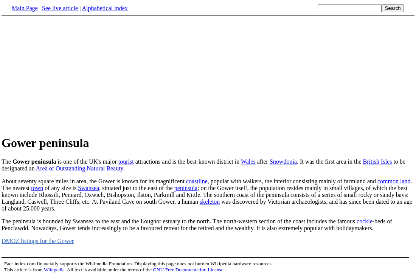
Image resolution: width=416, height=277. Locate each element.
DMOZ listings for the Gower (38, 241)
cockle (365, 221)
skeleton (210, 201)
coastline (197, 181)
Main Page (25, 8)
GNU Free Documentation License (188, 269)
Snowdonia (283, 161)
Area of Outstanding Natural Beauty (79, 168)
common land (394, 181)
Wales (248, 161)
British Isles (377, 161)
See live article (60, 8)
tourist (126, 161)
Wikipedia (54, 269)
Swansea (88, 188)
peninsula (185, 188)
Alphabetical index (104, 8)
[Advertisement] (65, 75)
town (37, 188)
